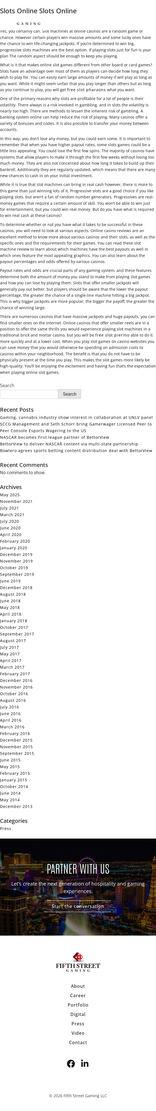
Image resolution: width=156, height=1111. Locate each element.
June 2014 (10, 793)
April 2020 (11, 534)
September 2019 (17, 574)
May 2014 (10, 799)
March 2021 (12, 514)
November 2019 (16, 561)
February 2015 (15, 773)
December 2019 (16, 554)
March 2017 (12, 667)
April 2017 (11, 660)
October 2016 (14, 693)
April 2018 (11, 614)
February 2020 (15, 541)
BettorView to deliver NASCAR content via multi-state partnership (69, 443)
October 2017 (14, 627)
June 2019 (10, 581)
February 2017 (15, 673)
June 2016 (10, 713)
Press (5, 828)
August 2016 (13, 700)
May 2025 (10, 494)
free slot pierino (112, 335)
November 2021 (16, 501)
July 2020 (9, 521)
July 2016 (9, 707)
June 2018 (10, 600)
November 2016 (16, 687)
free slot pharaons (86, 89)
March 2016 (12, 726)
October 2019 (14, 567)
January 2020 (13, 547)
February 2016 (15, 733)
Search (7, 385)
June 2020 (10, 527)
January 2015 (13, 779)
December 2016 (16, 680)
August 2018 (13, 594)
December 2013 (16, 806)
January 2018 (13, 620)
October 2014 (14, 786)
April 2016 (11, 720)
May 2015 (10, 766)
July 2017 (9, 647)
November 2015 (16, 746)
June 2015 (10, 760)
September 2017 (17, 634)
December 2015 (16, 740)
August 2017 (13, 640)
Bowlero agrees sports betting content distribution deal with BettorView (76, 450)
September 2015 (17, 753)
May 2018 (10, 607)
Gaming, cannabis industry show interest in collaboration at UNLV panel (76, 417)
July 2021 (9, 508)
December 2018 (16, 587)
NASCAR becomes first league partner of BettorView (54, 437)
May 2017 (10, 653)
